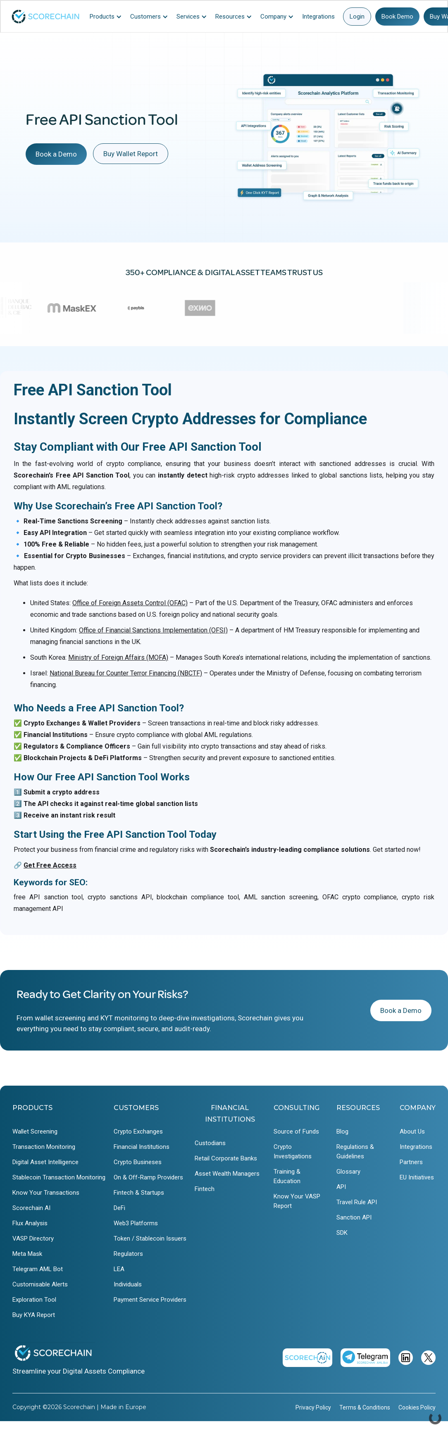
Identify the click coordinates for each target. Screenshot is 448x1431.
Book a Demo (56, 154)
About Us (412, 1131)
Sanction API (354, 1217)
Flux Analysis (30, 1223)
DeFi (119, 1208)
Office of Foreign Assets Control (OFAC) (130, 603)
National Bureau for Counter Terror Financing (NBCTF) (126, 673)
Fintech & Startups (139, 1192)
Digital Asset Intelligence (45, 1162)
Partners (411, 1162)
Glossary (348, 1171)
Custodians (210, 1143)
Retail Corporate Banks (226, 1158)
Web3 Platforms (136, 1223)
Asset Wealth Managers (227, 1173)
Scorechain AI (31, 1208)
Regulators (128, 1253)
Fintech (204, 1189)
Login (357, 16)
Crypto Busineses (138, 1162)
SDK (342, 1232)
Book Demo (397, 16)
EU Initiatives (417, 1177)
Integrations (416, 1147)
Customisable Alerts (40, 1284)
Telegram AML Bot (37, 1269)
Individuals (128, 1284)
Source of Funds (296, 1131)
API (341, 1187)
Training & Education (287, 1176)
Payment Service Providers (150, 1299)
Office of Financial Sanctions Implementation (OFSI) (153, 630)
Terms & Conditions (364, 1407)
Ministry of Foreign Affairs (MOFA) (118, 657)
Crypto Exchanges (138, 1131)
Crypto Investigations (293, 1151)
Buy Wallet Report (130, 154)
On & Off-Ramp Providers (148, 1177)
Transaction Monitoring (43, 1147)
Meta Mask (27, 1253)
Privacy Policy (313, 1407)
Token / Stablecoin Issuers (150, 1238)
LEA (119, 1269)
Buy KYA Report (33, 1315)
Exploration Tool (34, 1299)
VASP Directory (33, 1238)
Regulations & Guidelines (355, 1151)
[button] (108, 16)
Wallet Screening (34, 1131)
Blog (342, 1131)
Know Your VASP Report (297, 1201)
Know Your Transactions (45, 1192)
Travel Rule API (356, 1202)
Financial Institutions (141, 1147)
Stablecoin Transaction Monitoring (58, 1177)
